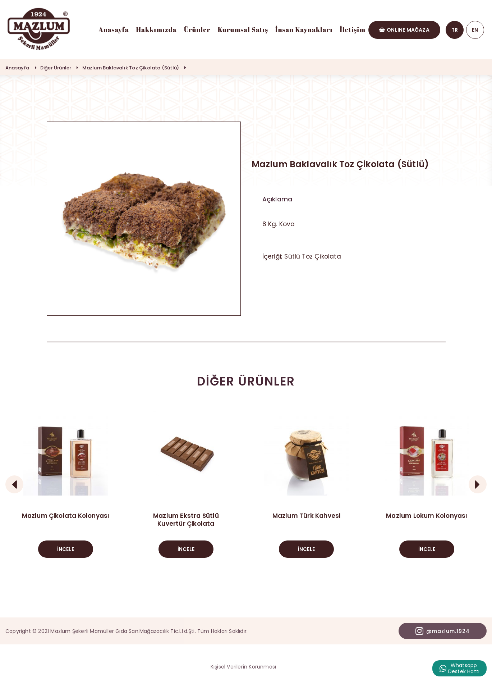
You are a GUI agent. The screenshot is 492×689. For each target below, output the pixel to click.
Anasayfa (113, 29)
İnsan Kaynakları (303, 29)
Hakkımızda (156, 29)
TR (454, 29)
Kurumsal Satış (243, 29)
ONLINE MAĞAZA (404, 29)
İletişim (352, 29)
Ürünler (197, 29)
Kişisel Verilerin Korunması (243, 666)
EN (475, 29)
